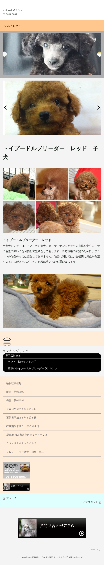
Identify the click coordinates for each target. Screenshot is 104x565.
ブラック (9, 498)
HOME (6, 25)
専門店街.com (13, 355)
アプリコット (92, 502)
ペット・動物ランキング (22, 361)
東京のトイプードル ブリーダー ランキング (32, 368)
